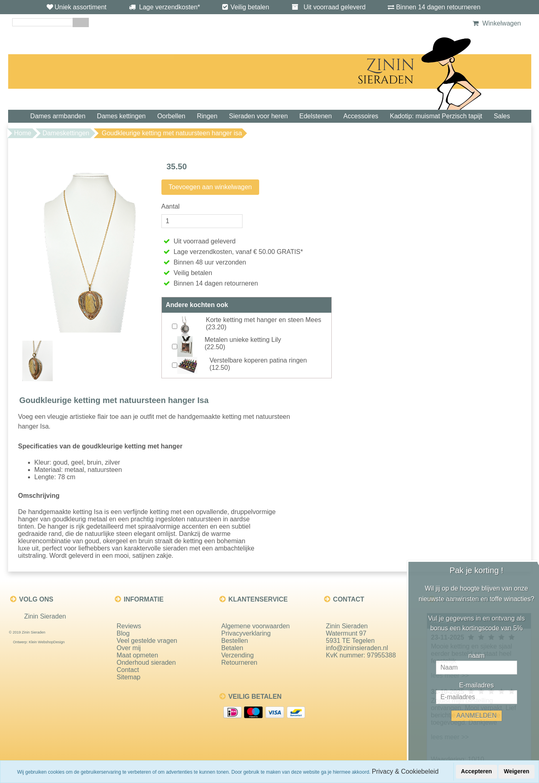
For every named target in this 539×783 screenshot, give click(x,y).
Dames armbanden (58, 116)
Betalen (232, 647)
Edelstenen (315, 116)
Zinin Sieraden (45, 616)
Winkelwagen (495, 23)
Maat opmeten (137, 655)
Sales (502, 116)
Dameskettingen (66, 133)
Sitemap (129, 677)
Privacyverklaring (246, 633)
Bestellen (234, 640)
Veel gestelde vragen (147, 640)
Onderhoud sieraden (146, 662)
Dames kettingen (121, 116)
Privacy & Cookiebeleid (405, 771)
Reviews (129, 626)
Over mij (129, 647)
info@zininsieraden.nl (357, 647)
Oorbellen (171, 116)
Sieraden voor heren (258, 116)
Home (23, 133)
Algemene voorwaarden (255, 626)
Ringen (207, 116)
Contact (128, 669)
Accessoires (361, 116)
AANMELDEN (484, 715)
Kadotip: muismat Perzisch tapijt (436, 116)
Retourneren (239, 662)
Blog (123, 633)
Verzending (237, 655)
